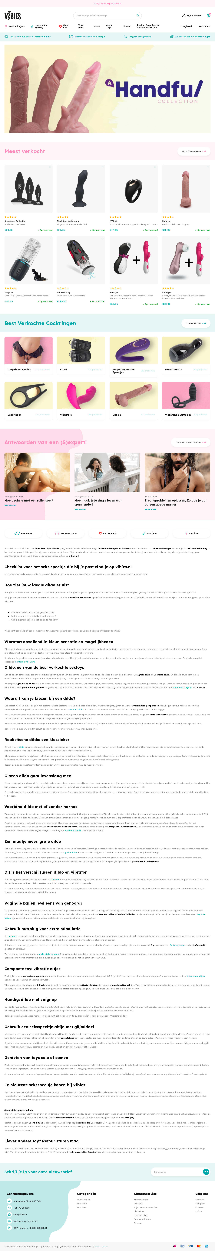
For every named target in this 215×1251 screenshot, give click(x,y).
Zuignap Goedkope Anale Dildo (72, 224)
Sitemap (138, 1223)
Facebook (200, 1199)
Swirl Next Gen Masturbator (71, 295)
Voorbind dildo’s (72, 830)
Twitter (198, 1211)
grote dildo (71, 852)
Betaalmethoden (142, 1219)
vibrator (55, 879)
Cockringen (196, 323)
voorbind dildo (75, 709)
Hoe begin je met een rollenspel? (28, 500)
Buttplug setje (177, 945)
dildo (21, 747)
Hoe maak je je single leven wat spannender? (98, 502)
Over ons (138, 1203)
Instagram (200, 1203)
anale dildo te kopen (49, 954)
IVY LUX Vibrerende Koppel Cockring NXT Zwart (134, 224)
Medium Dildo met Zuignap (175, 224)
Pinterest (199, 1207)
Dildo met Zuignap (182, 687)
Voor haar (82, 1207)
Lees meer (10, 505)
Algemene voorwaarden (146, 1207)
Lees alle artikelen (190, 442)
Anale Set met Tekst (14, 224)
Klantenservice (141, 1199)
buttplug (12, 936)
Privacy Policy (141, 1215)
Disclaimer (139, 1211)
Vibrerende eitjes (196, 976)
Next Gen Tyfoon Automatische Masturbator (26, 295)
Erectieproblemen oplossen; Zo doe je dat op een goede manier (176, 502)
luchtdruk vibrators (25, 662)
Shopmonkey (101, 1246)
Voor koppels (83, 1199)
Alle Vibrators (194, 151)
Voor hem (82, 1203)
